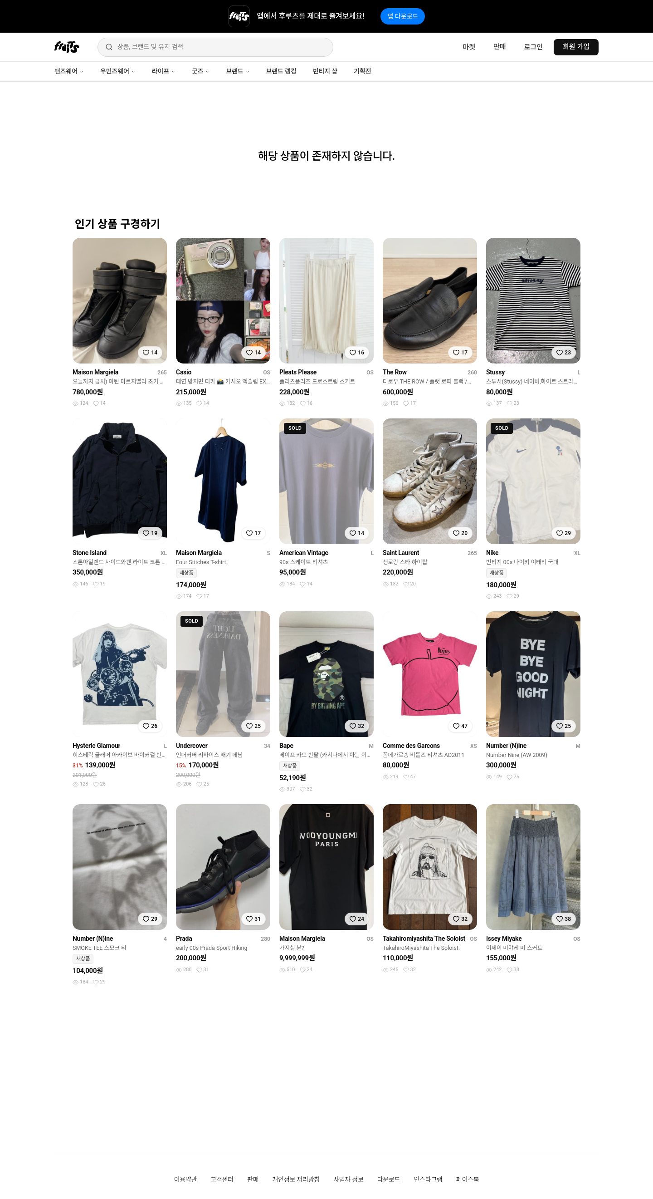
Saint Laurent (401, 552)
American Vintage (303, 552)
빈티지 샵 (325, 71)
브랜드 (237, 71)
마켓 (469, 47)
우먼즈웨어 (118, 71)
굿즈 (201, 71)
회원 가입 (576, 47)
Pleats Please (298, 372)
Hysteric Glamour (96, 745)
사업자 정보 (348, 1179)
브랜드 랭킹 (281, 71)
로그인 (533, 47)
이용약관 (185, 1179)
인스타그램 (428, 1179)
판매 (499, 47)
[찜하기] (150, 352)
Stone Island (90, 552)
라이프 (163, 71)
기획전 (362, 71)
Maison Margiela (95, 372)
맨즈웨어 (69, 71)
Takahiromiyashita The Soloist (424, 938)
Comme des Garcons (411, 745)
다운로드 (388, 1179)
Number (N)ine (506, 745)
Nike (492, 552)
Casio (183, 372)
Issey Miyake (503, 938)
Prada (184, 938)
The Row (395, 372)
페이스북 (467, 1179)
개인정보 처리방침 (296, 1179)
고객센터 (222, 1179)
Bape (286, 745)
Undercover (192, 745)
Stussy (495, 372)
